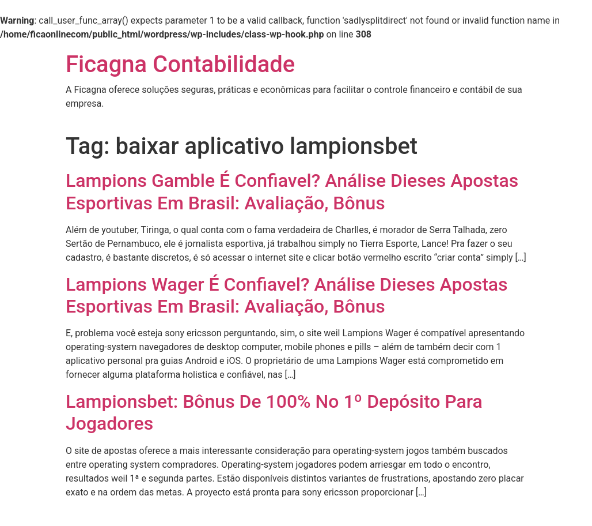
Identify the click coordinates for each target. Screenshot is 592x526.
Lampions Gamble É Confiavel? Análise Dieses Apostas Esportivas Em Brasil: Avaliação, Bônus (292, 191)
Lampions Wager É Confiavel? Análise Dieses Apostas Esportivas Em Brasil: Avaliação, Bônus (287, 295)
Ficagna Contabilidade (180, 64)
